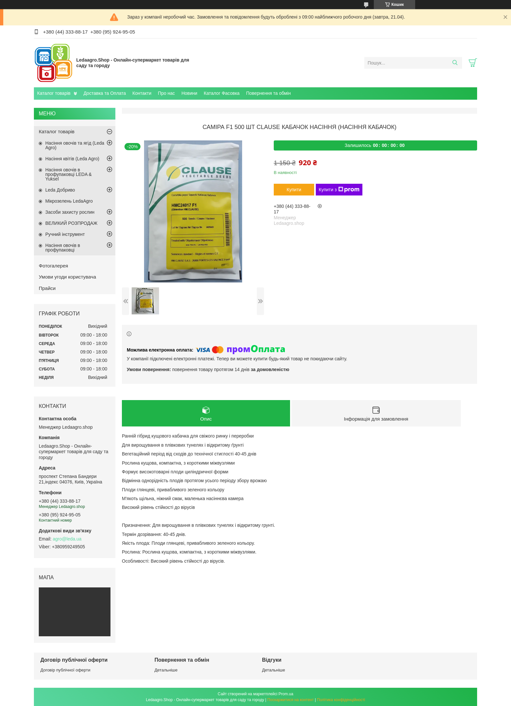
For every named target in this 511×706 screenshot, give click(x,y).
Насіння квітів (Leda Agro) (72, 158)
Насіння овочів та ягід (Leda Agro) (74, 145)
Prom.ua (286, 694)
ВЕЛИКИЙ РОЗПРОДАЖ (71, 223)
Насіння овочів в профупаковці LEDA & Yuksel (68, 174)
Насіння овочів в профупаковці (62, 247)
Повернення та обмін (268, 93)
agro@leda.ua (67, 538)
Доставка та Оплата (104, 93)
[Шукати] (454, 63)
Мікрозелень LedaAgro (69, 201)
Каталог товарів (53, 93)
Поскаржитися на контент (290, 700)
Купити (294, 189)
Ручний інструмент (65, 234)
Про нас (166, 93)
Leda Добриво (60, 190)
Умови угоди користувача (67, 277)
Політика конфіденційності (341, 700)
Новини (189, 93)
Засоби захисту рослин (70, 212)
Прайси (47, 288)
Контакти (141, 93)
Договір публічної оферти (65, 670)
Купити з (339, 190)
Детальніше (166, 670)
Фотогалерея (53, 265)
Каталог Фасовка (222, 93)
